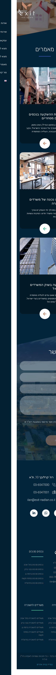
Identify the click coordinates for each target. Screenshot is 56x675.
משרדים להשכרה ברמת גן (16, 627)
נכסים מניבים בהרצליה (17, 583)
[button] (2, 11)
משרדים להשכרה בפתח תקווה (17, 633)
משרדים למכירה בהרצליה (42, 639)
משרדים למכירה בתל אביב (42, 618)
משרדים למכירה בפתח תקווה (43, 633)
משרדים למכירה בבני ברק (42, 623)
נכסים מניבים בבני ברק (17, 569)
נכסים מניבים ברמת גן (18, 574)
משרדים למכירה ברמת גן (43, 627)
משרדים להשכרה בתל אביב (15, 618)
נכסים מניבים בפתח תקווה (16, 578)
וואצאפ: (49, 577)
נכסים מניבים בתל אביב (17, 564)
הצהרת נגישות (47, 586)
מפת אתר (49, 591)
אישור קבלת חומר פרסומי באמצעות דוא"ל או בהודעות (30, 423)
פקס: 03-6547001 (45, 572)
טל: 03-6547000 (45, 568)
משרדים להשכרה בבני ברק (15, 623)
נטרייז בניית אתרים (28, 664)
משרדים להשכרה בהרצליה (15, 639)
